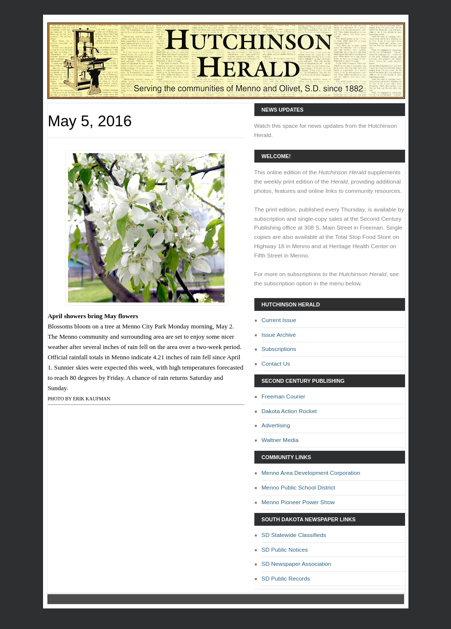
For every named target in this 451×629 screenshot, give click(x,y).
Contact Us (276, 363)
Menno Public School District (299, 487)
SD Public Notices (285, 549)
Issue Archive (279, 334)
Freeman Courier (283, 396)
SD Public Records (286, 578)
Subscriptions (279, 349)
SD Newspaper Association (297, 563)
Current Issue (279, 320)
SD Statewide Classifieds (294, 535)
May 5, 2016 (90, 121)
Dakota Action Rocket (289, 411)
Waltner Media (280, 440)
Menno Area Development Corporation (311, 472)
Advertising (276, 425)
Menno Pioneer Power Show (298, 502)
